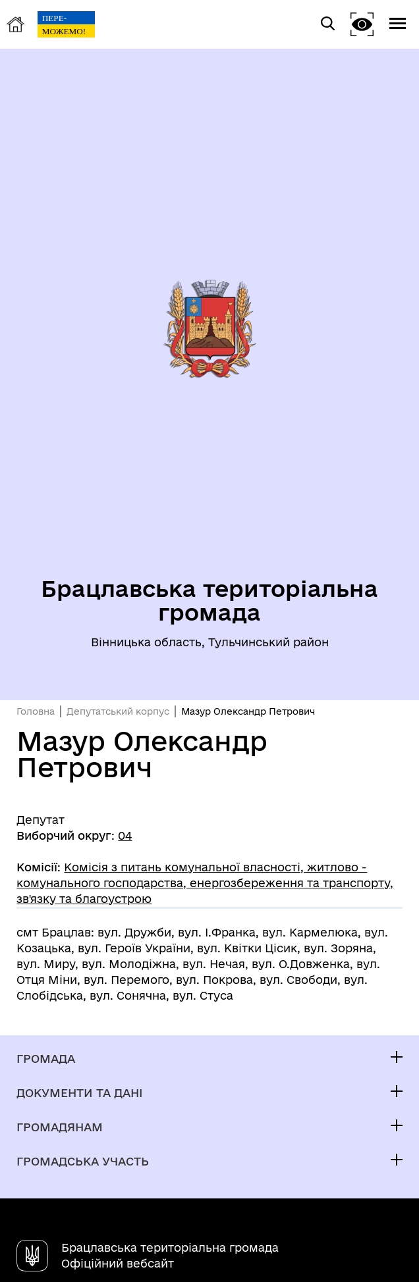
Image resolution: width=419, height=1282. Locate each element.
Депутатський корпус (118, 711)
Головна (35, 711)
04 (125, 835)
